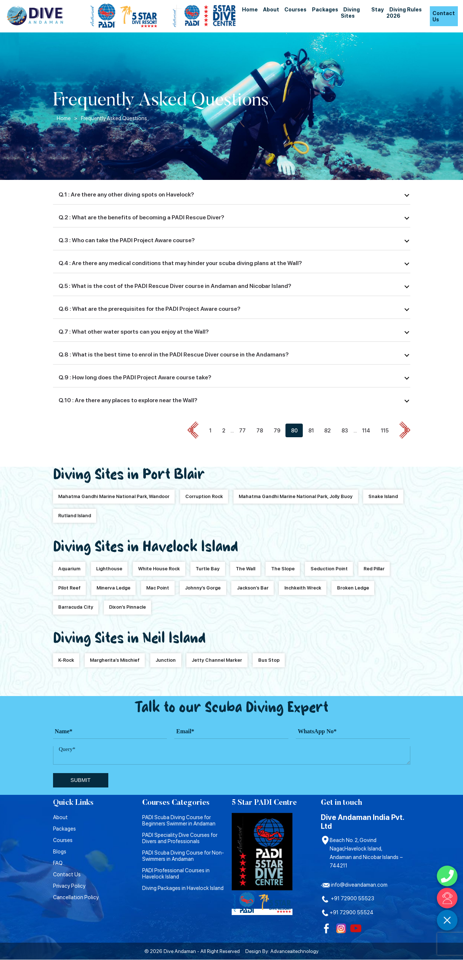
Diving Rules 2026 (403, 12)
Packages (325, 9)
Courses (295, 9)
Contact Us (443, 16)
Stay (377, 9)
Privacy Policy (69, 886)
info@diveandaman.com (354, 884)
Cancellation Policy (76, 897)
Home (250, 9)
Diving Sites (350, 12)
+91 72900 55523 (347, 898)
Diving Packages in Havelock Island (183, 888)
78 (259, 431)
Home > (67, 118)
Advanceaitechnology (294, 951)
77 (242, 431)
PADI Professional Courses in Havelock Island (176, 873)
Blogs (59, 851)
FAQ (58, 863)
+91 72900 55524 (347, 912)
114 (366, 431)
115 (385, 431)
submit (80, 780)
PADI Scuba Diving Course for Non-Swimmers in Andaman (183, 855)
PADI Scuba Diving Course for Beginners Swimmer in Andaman (178, 820)
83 (344, 431)
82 (327, 431)
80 (294, 431)
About (271, 9)
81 (311, 431)
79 (277, 431)
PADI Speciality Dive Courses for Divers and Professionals (179, 838)
